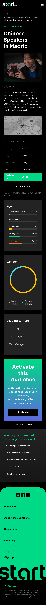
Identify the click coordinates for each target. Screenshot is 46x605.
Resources (10, 529)
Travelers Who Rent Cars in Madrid (20, 467)
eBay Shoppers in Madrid (16, 474)
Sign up (9, 557)
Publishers (10, 506)
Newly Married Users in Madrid (18, 453)
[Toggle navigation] (42, 4)
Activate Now (23, 186)
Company (9, 540)
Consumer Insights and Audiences (21, 17)
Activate (23, 412)
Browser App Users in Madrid (18, 446)
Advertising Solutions (17, 518)
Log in (8, 551)
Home (7, 14)
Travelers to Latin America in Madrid (21, 460)
